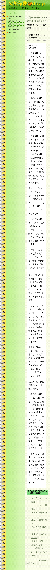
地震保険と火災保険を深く (15, 17)
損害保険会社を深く (15, 27)
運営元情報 (12, 32)
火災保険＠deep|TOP (36, 17)
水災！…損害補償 (39, 541)
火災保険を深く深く (36, 21)
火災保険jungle (26, 4)
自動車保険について (15, 30)
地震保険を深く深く (15, 24)
